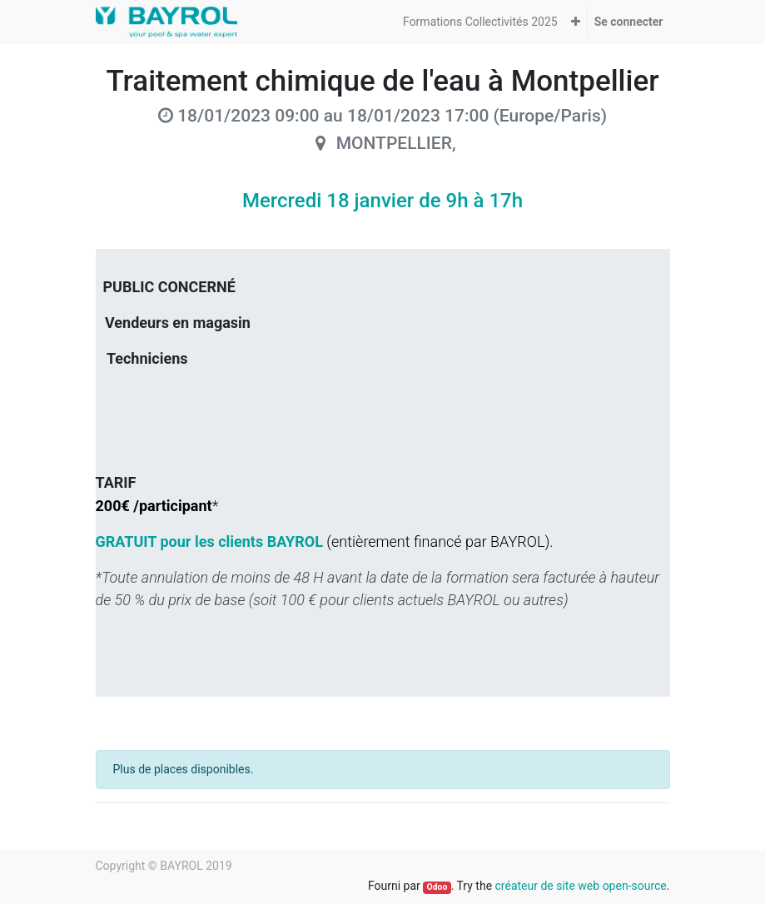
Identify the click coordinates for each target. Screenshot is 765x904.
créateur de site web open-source (581, 885)
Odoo (436, 887)
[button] (575, 22)
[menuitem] (480, 22)
